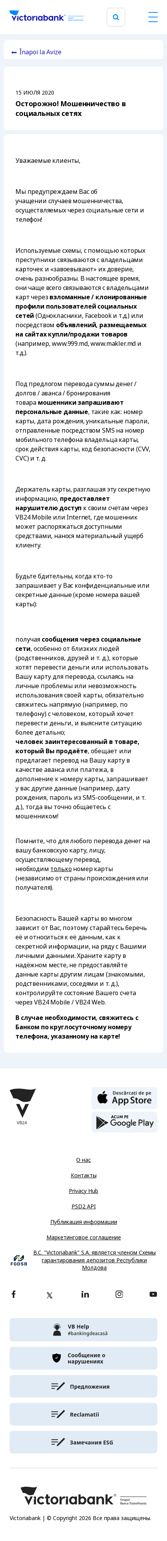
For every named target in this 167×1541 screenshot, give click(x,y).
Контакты (84, 1175)
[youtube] (153, 1295)
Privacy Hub (83, 1191)
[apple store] (124, 1097)
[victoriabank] (83, 1329)
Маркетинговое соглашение (83, 1237)
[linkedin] (85, 1295)
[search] (116, 17)
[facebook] (13, 1295)
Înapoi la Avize (40, 52)
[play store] (124, 1122)
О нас (83, 1160)
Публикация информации (83, 1222)
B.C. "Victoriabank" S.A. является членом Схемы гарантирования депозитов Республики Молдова (94, 1260)
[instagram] (119, 1295)
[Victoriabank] (46, 17)
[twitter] (49, 1295)
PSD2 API (84, 1206)
